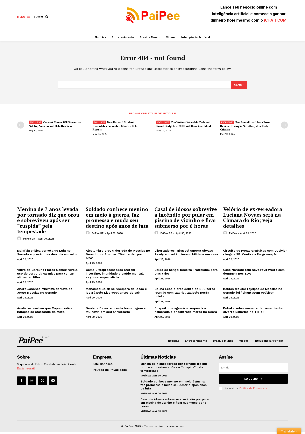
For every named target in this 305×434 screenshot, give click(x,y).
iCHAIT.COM (275, 20)
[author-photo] (19, 241)
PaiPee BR (29, 241)
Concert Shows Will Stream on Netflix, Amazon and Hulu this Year (55, 126)
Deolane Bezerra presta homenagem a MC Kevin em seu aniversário (115, 312)
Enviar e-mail (26, 371)
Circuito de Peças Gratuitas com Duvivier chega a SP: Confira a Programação (255, 254)
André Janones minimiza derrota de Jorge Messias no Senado (44, 293)
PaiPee (233, 235)
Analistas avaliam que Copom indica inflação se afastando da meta (44, 312)
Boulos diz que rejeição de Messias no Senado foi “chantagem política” (252, 293)
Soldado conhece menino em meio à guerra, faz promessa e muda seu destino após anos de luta (117, 219)
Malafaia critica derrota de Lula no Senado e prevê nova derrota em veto (47, 254)
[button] (42, 16)
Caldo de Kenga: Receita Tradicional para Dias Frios (185, 274)
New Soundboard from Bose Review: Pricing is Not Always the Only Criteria (245, 128)
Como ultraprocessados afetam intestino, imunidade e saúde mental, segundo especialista (115, 275)
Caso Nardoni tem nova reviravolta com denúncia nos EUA (254, 274)
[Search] (239, 87)
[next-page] (284, 127)
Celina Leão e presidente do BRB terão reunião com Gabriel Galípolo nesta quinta (184, 294)
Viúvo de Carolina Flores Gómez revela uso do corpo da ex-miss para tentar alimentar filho (47, 275)
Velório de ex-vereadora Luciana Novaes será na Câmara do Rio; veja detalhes (252, 219)
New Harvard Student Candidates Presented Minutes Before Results (116, 128)
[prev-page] (20, 127)
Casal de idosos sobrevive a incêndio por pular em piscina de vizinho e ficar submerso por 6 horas (185, 219)
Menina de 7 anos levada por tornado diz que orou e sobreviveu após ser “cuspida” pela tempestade (48, 222)
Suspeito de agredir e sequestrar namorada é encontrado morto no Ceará (185, 312)
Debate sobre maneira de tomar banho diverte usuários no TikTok (253, 312)
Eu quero (253, 381)
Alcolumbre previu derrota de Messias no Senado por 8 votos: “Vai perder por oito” (118, 256)
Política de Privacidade (253, 390)
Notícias (145, 378)
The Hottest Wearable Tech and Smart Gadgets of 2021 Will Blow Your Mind (183, 126)
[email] (253, 369)
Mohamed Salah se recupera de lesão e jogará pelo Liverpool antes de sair (116, 293)
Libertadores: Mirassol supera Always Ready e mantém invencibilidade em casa (186, 254)
